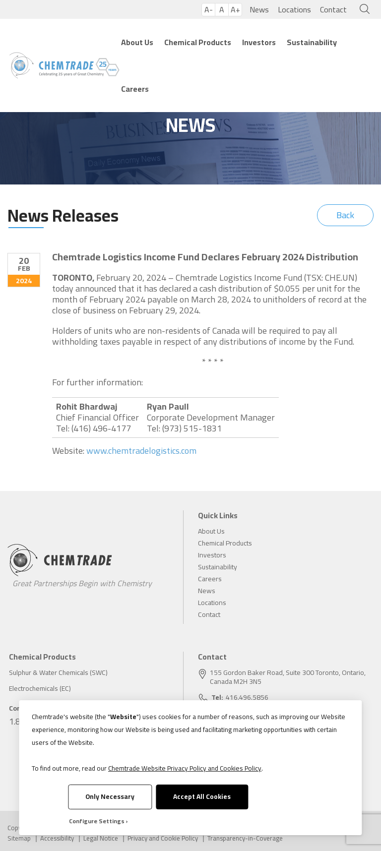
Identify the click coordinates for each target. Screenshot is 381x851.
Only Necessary (109, 796)
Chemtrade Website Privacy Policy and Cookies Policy (184, 768)
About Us (137, 42)
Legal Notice (100, 838)
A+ (235, 9)
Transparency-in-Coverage (245, 838)
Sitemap (19, 838)
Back (345, 215)
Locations (294, 9)
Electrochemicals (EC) (40, 688)
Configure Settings (97, 821)
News (259, 9)
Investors (259, 42)
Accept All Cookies (202, 796)
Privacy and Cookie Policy (162, 838)
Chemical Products (197, 42)
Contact (333, 9)
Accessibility (57, 838)
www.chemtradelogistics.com (141, 450)
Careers (135, 88)
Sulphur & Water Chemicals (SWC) (58, 672)
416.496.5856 (247, 697)
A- (208, 9)
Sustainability (312, 42)
